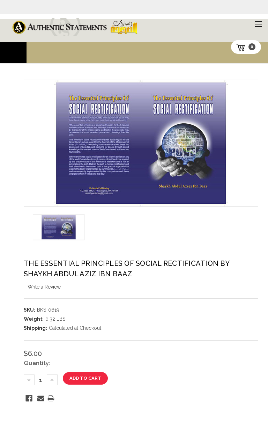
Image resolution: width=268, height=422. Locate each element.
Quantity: (37, 362)
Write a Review (44, 287)
